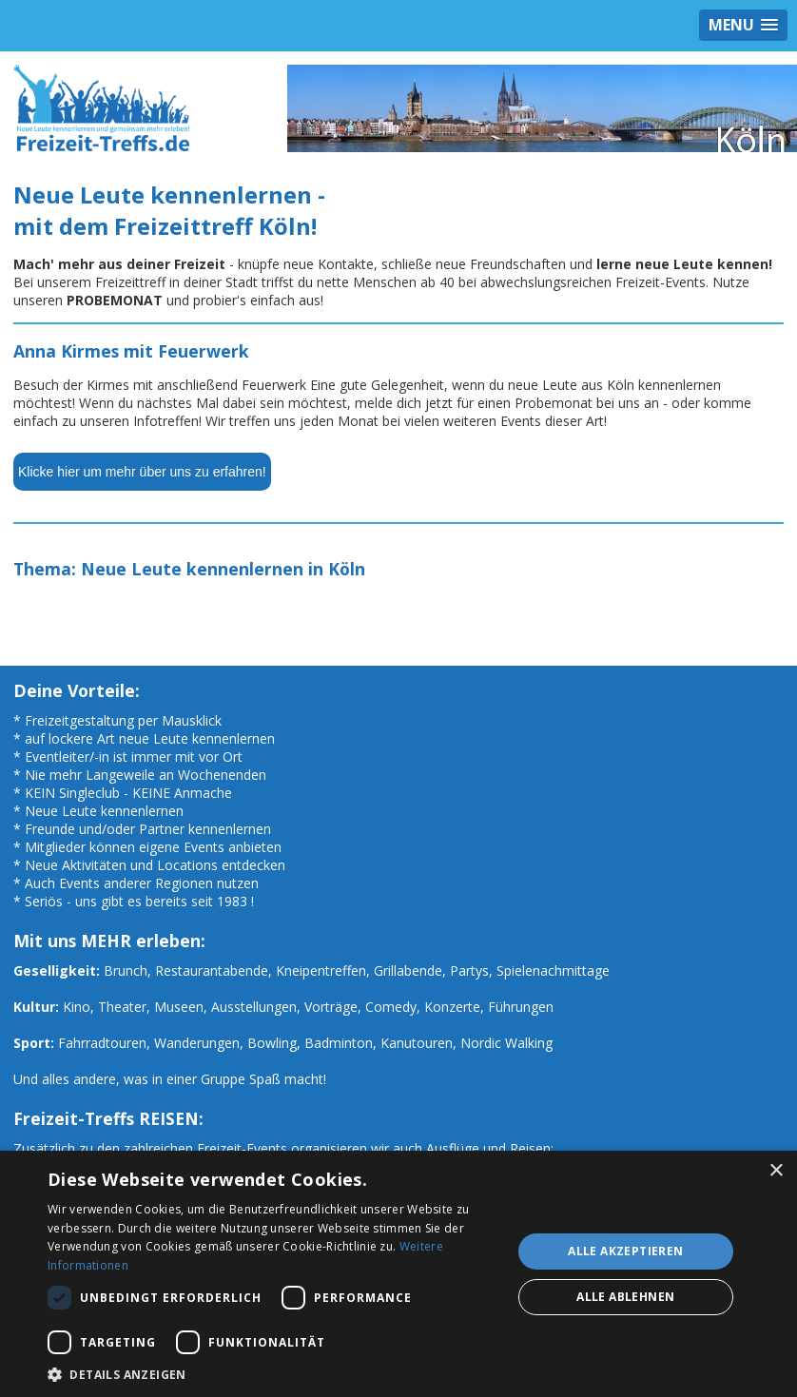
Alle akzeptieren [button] (625, 1251)
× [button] (775, 1171)
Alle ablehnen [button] (625, 1297)
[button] (272, 1374)
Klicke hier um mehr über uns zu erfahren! (142, 471)
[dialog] (398, 1274)
